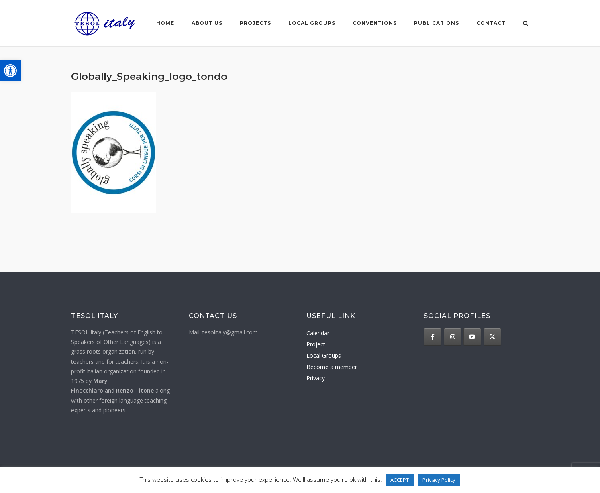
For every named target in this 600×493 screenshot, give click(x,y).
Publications (436, 23)
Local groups (311, 23)
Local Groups (323, 355)
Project (315, 344)
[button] (10, 70)
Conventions (375, 23)
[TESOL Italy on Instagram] (452, 337)
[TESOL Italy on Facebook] (432, 337)
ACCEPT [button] (399, 479)
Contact (491, 23)
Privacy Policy (438, 479)
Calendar (317, 333)
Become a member (331, 367)
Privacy (315, 378)
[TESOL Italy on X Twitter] (492, 337)
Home (165, 23)
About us (207, 23)
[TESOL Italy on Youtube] (472, 337)
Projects (255, 23)
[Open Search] (525, 24)
